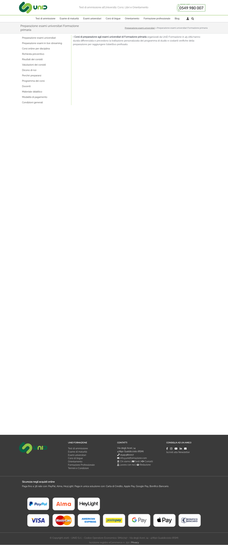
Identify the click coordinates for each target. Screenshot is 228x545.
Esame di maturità (77, 451)
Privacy (135, 542)
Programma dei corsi (33, 80)
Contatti (147, 461)
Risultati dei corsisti (32, 59)
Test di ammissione (78, 448)
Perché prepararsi (31, 75)
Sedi (136, 461)
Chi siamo (123, 461)
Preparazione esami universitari (140, 28)
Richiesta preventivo (33, 54)
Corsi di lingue (75, 458)
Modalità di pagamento (34, 97)
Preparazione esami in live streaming (42, 43)
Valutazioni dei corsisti (34, 64)
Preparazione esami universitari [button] (39, 37)
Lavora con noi (126, 464)
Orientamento (75, 461)
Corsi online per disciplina (36, 48)
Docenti (26, 86)
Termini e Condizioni (78, 468)
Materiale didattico (32, 91)
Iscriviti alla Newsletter (178, 452)
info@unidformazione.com (132, 458)
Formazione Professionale (81, 465)
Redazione (144, 464)
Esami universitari (77, 455)
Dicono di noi (29, 70)
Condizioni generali (32, 102)
